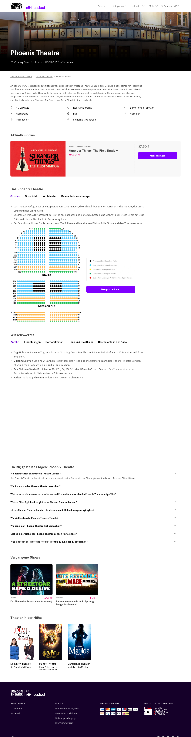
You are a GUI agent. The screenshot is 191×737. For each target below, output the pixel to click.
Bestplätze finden (110, 289)
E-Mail (17, 708)
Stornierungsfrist (64, 718)
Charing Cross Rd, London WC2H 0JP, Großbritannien (42, 62)
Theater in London (44, 76)
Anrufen (18, 704)
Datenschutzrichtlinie (66, 708)
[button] (103, 6)
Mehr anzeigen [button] (157, 155)
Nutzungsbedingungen (66, 713)
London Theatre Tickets (21, 76)
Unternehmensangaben (67, 704)
